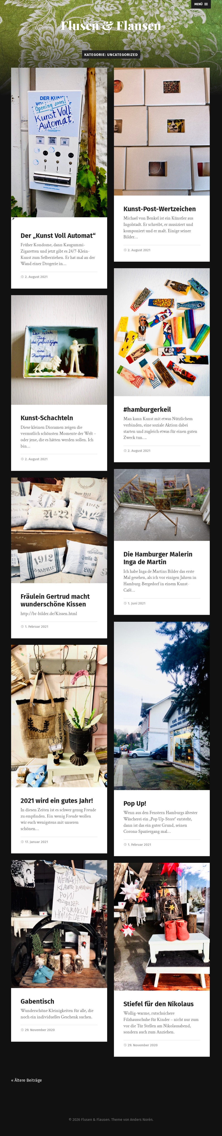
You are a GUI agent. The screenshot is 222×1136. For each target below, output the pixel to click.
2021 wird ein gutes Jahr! (57, 801)
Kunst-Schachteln (47, 418)
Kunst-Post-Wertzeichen (159, 209)
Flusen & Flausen (111, 25)
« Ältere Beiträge (26, 1082)
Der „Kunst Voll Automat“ (58, 236)
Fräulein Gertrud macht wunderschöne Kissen (55, 600)
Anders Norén (141, 1121)
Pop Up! (134, 804)
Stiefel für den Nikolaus (158, 1005)
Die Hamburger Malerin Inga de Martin (158, 559)
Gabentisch (37, 1002)
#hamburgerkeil (147, 410)
